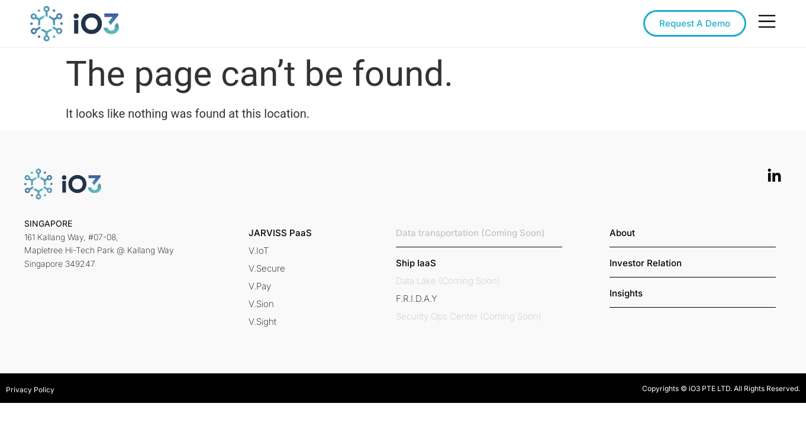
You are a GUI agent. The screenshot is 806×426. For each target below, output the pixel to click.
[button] (280, 232)
